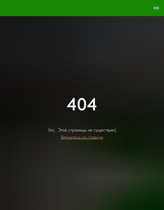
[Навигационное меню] (156, 8)
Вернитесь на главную (82, 137)
